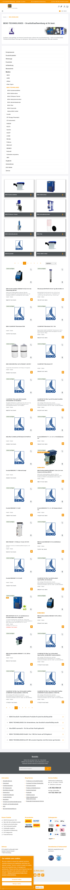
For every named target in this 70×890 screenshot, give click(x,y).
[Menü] (2, 11)
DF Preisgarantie (7, 788)
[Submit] (48, 769)
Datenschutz (6, 792)
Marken (8, 72)
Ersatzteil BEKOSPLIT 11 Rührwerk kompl (16, 470)
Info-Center (9, 167)
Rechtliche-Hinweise (8, 790)
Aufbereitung (9, 65)
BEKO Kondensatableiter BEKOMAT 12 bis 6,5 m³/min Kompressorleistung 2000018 (50, 471)
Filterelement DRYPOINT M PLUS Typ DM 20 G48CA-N (50, 288)
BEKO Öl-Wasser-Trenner (13, 96)
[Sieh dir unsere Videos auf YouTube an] (35, 875)
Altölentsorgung (30, 795)
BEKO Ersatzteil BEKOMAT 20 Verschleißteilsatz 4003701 (49, 542)
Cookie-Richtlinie (7, 797)
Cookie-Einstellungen (8, 795)
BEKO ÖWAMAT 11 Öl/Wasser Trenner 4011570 (17, 542)
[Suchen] (59, 6)
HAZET (9, 133)
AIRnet (8, 81)
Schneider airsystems (13, 154)
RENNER (9, 148)
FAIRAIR (9, 123)
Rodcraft (9, 151)
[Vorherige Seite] (18, 263)
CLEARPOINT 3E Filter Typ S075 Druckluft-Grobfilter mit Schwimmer (50, 400)
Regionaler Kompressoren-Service (35, 801)
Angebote (8, 161)
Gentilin (9, 130)
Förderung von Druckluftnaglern (34, 781)
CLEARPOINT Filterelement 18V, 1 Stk (46, 326)
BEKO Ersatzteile (11, 108)
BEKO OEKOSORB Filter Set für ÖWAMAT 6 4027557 (18, 364)
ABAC (8, 75)
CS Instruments (11, 120)
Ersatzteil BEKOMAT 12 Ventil (13, 508)
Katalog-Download (31, 790)
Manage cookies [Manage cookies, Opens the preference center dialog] (17, 883)
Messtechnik (9, 68)
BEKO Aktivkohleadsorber (14, 102)
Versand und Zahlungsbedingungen (12, 801)
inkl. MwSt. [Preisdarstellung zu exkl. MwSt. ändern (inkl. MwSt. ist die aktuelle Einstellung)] (63, 11)
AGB (4, 806)
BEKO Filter (10, 105)
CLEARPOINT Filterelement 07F (45, 364)
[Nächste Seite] (37, 263)
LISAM (8, 136)
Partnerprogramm (31, 785)
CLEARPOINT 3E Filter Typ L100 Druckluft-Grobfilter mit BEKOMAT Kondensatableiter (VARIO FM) (18, 692)
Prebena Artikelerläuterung (33, 788)
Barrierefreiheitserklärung (9, 808)
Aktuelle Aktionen (7, 781)
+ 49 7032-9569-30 (54, 788)
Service (8, 170)
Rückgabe (28, 792)
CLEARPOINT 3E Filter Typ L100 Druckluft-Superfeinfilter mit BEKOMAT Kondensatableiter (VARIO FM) (48, 654)
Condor (9, 114)
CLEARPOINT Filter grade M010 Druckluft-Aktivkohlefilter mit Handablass (16, 400)
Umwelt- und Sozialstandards (10, 804)
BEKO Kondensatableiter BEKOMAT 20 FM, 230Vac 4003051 (49, 616)
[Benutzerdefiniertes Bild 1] (51, 858)
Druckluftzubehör (11, 55)
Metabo (9, 139)
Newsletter (6, 799)
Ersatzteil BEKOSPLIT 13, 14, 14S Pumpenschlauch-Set (49, 509)
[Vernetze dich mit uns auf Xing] (43, 875)
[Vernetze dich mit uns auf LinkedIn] (39, 875)
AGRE (8, 78)
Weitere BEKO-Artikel (12, 111)
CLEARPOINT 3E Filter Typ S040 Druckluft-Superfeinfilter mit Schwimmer (47, 579)
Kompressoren (10, 52)
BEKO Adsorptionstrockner (14, 99)
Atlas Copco (10, 84)
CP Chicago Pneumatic (13, 117)
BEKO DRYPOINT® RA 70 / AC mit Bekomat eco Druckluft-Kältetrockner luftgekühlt (17, 616)
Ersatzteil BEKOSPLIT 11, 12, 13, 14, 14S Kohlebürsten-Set (50, 437)
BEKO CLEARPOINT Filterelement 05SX (15, 326)
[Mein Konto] (64, 6)
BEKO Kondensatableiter (13, 90)
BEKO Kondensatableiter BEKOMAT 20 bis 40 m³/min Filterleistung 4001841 (18, 289)
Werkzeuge (9, 59)
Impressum (6, 783)
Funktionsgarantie (8, 785)
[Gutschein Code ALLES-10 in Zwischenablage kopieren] (42, 887)
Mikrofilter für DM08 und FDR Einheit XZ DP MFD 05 (18, 436)
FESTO (8, 126)
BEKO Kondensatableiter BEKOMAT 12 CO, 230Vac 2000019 (18, 654)
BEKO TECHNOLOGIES (13, 87)
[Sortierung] (51, 263)
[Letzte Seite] (40, 263)
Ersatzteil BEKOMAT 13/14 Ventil (14, 578)
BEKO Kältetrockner (12, 93)
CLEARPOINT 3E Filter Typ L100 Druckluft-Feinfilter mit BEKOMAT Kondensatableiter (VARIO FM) (49, 692)
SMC (8, 157)
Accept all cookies (16, 879)
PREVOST (9, 145)
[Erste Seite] (15, 263)
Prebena (9, 142)
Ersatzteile (9, 62)
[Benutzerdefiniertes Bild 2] (58, 858)
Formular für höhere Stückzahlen (34, 783)
